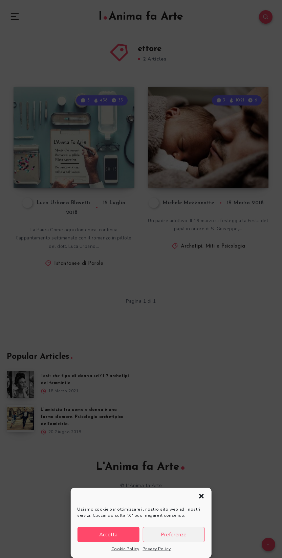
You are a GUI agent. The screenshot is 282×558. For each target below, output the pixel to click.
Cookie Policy (125, 549)
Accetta (108, 534)
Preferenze (174, 534)
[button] (201, 496)
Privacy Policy (157, 549)
